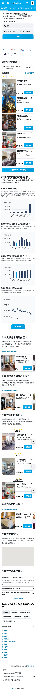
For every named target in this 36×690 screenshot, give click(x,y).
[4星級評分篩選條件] (17, 77)
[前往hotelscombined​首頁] (14, 3)
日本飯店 (4, 647)
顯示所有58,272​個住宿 (9, 509)
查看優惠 (28, 92)
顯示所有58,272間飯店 (9, 352)
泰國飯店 (4, 652)
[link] (18, 170)
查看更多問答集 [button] (18, 599)
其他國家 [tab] (5, 612)
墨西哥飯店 (5, 633)
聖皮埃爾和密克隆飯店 (9, 641)
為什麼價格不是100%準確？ (19, 680)
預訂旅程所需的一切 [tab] (9, 621)
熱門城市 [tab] (27, 617)
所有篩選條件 (29, 73)
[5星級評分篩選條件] (26, 77)
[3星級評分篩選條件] (10, 77)
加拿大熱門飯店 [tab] (25, 612)
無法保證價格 (30, 666)
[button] (3, 3)
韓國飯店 (4, 649)
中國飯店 (4, 655)
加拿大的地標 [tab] (7, 617)
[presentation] (19, 61)
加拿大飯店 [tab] (17, 617)
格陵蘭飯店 (5, 636)
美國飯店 (4, 631)
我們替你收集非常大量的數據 (19, 677)
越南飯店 (4, 658)
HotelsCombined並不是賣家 (19, 673)
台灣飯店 (4, 644)
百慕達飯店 (5, 639)
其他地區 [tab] (14, 612)
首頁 (13, 689)
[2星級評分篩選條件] (4, 77)
